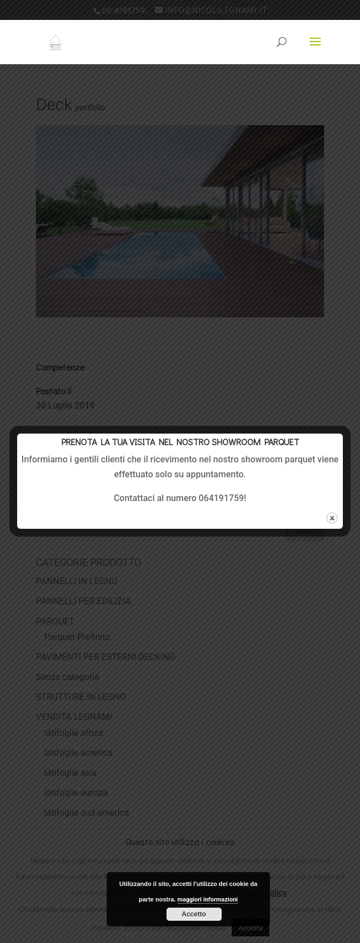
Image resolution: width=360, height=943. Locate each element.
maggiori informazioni (208, 899)
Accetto (193, 914)
